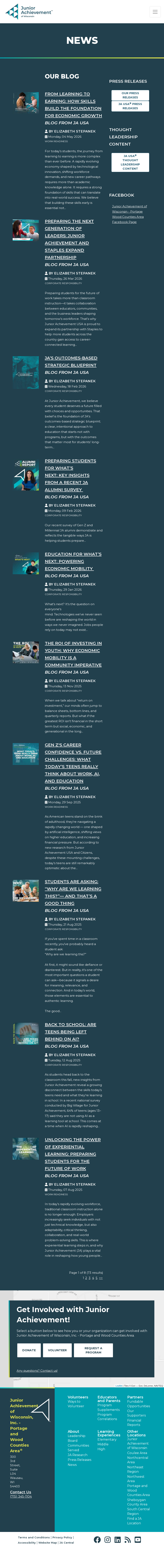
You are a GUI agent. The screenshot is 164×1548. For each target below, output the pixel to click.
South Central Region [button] (138, 1511)
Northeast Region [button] (135, 1469)
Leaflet (119, 1386)
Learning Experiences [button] (108, 1433)
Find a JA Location (134, 1521)
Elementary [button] (107, 1439)
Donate (29, 1350)
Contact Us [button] (20, 1492)
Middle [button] (103, 1444)
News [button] (72, 1465)
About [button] (73, 1431)
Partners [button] (135, 1397)
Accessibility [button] (27, 1542)
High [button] (101, 1449)
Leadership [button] (76, 1436)
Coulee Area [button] (137, 1453)
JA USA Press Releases (130, 106)
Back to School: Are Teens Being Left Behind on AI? (70, 1031)
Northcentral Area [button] (137, 1460)
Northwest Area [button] (136, 1479)
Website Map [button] (47, 1542)
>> (101, 1278)
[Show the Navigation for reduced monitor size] (155, 11)
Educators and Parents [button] (108, 1399)
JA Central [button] (66, 1542)
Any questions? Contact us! (37, 1371)
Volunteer (57, 1350)
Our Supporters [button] (136, 1413)
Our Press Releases (130, 95)
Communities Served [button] (78, 1448)
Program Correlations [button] (107, 1417)
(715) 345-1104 (21, 1496)
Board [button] (73, 1441)
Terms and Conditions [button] (34, 1537)
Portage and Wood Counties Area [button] (138, 1490)
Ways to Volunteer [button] (76, 1404)
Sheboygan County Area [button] (137, 1502)
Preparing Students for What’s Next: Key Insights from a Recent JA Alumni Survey (70, 475)
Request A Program (93, 1350)
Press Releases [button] (79, 1460)
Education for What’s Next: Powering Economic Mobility (73, 561)
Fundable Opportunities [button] (138, 1404)
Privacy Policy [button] (62, 1537)
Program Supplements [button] (108, 1407)
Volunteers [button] (78, 1397)
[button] (98, 1540)
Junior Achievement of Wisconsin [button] (138, 1443)
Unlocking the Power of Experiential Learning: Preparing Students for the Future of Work (73, 1154)
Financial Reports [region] (134, 1422)
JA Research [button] (77, 1455)
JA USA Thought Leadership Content (130, 162)
